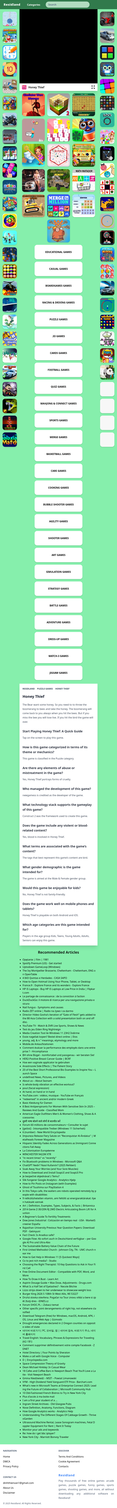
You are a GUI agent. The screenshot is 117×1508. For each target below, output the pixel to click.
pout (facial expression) (36, 1088)
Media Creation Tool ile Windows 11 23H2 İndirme (51, 1033)
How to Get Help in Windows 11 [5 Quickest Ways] (51, 1257)
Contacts (63, 1466)
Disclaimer (9, 1492)
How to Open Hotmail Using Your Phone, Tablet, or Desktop (56, 981)
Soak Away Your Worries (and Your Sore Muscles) (50, 1169)
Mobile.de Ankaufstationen (38, 1044)
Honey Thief (62, 688)
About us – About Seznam (37, 1080)
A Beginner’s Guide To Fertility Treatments (46, 1216)
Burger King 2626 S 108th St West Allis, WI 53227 (50, 1293)
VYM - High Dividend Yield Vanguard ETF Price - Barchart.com (57, 1382)
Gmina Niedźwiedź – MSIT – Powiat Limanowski (49, 1378)
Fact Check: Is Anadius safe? (38, 1235)
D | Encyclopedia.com (35, 1360)
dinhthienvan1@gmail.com (18, 1483)
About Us (8, 1487)
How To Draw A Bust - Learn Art (40, 1279)
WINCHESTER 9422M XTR (37, 1154)
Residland (12, 4)
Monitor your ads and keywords (41, 1429)
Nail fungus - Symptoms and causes (43, 1007)
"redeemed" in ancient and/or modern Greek (48, 1099)
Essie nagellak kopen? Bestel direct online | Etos (50, 1036)
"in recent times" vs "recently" (39, 1158)
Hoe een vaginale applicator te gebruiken (46, 1062)
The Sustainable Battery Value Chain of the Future (51, 1246)
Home (6, 1456)
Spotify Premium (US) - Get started (42, 963)
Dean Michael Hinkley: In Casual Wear (44, 1367)
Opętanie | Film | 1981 (36, 959)
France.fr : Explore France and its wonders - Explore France (56, 985)
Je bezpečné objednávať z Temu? (41, 1176)
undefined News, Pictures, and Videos (44, 1077)
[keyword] (68, 5)
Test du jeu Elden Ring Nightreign (42, 1029)
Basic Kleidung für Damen (37, 1102)
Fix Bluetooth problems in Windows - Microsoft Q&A (52, 1161)
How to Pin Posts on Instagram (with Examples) (49, 1183)
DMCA (6, 1461)
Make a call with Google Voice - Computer (46, 1356)
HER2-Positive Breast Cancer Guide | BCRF (47, 1058)
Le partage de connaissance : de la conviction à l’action (54, 996)
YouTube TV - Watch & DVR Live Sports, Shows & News (53, 1025)
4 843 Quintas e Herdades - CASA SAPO (45, 978)
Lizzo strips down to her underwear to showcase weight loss (57, 1290)
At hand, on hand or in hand (39, 1091)
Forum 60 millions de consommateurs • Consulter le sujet (55, 1125)
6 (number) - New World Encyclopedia (44, 1132)
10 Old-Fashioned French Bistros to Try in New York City (54, 1393)
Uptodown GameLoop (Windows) (41, 967)
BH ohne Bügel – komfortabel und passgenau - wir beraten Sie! (58, 1055)
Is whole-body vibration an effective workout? (48, 1084)
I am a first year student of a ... (40, 1400)
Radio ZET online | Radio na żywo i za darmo (48, 1011)
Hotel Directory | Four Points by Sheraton (46, 1352)
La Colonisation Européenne (39, 1150)
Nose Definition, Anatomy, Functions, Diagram (49, 1407)
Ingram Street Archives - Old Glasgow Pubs (47, 1404)
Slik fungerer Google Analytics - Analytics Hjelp (49, 1180)
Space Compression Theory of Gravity (44, 1363)
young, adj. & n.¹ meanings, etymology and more (50, 1040)
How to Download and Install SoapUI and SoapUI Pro (53, 1172)
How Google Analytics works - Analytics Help (48, 1411)
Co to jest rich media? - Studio (39, 1260)
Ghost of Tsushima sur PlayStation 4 (43, 1187)
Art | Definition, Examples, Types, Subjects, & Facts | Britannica (59, 1205)
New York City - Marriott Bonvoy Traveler (46, 1437)
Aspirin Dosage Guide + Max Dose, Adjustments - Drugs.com (57, 1282)
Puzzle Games (45, 688)
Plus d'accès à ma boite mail (39, 1396)
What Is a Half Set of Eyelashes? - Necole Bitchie (50, 1286)
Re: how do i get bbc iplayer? (39, 1433)
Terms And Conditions (71, 1456)
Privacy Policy (10, 1466)
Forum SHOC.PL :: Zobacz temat (41, 1304)
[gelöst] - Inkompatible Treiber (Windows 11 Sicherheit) (54, 1128)
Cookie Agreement (69, 1461)
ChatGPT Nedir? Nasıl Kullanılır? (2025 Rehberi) (49, 1165)
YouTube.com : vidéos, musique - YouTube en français (53, 1095)
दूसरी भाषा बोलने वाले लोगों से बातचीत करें (41, 1121)
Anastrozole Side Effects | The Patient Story (47, 1066)
